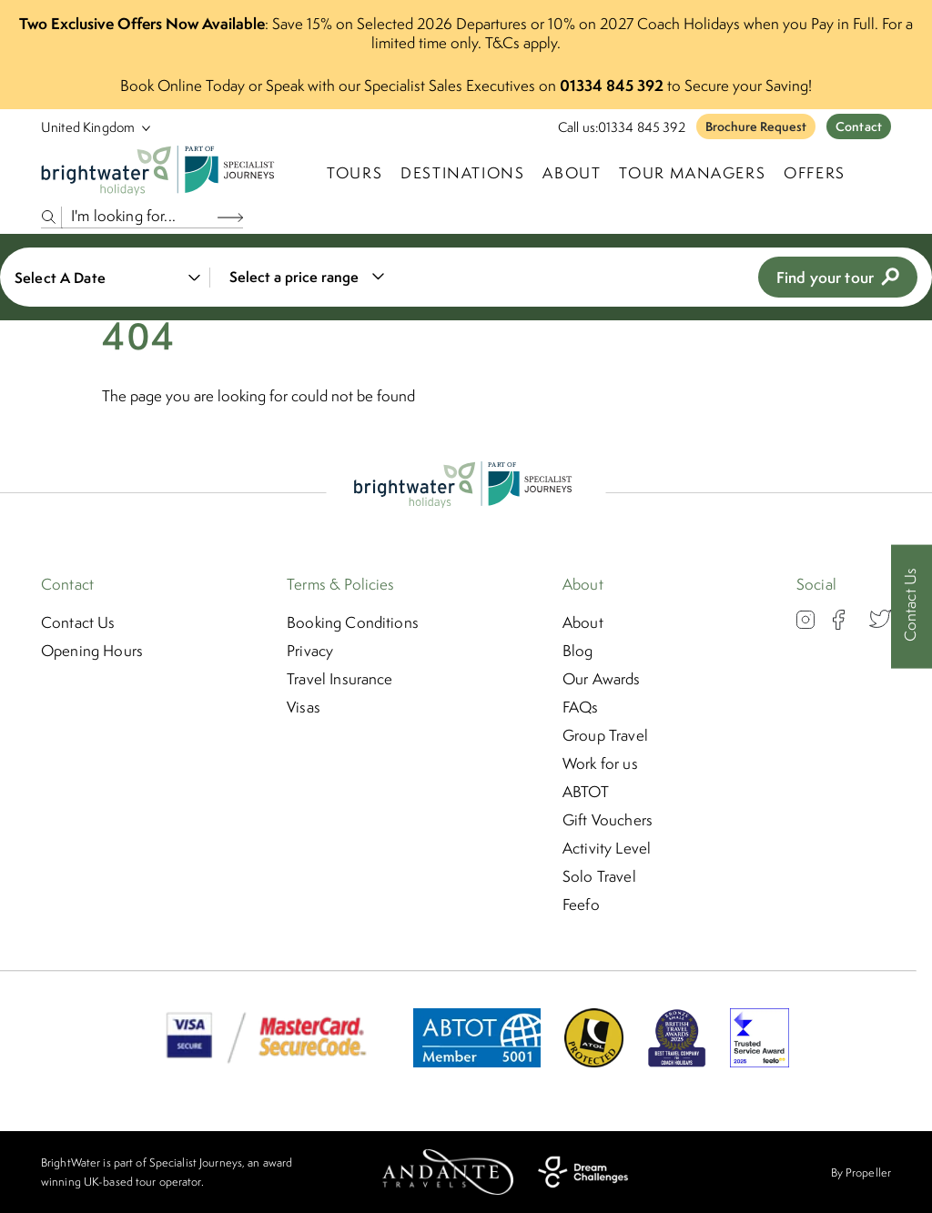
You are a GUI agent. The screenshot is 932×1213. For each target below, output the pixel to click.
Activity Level (606, 848)
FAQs (580, 707)
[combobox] (303, 277)
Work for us (600, 763)
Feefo (581, 905)
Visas (303, 707)
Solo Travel (599, 876)
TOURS (354, 173)
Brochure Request (755, 126)
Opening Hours (92, 651)
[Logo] (161, 173)
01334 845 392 (641, 127)
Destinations (462, 173)
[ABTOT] (477, 1062)
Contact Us (78, 622)
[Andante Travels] (447, 1172)
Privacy (310, 651)
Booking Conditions (353, 622)
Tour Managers (692, 173)
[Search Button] (230, 217)
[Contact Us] (911, 606)
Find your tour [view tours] (837, 277)
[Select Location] (88, 126)
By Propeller (861, 1172)
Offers (815, 173)
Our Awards (601, 679)
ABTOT (585, 792)
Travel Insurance (340, 679)
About (571, 173)
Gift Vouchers (607, 820)
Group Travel (605, 735)
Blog (577, 651)
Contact (859, 126)
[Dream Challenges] (583, 1172)
